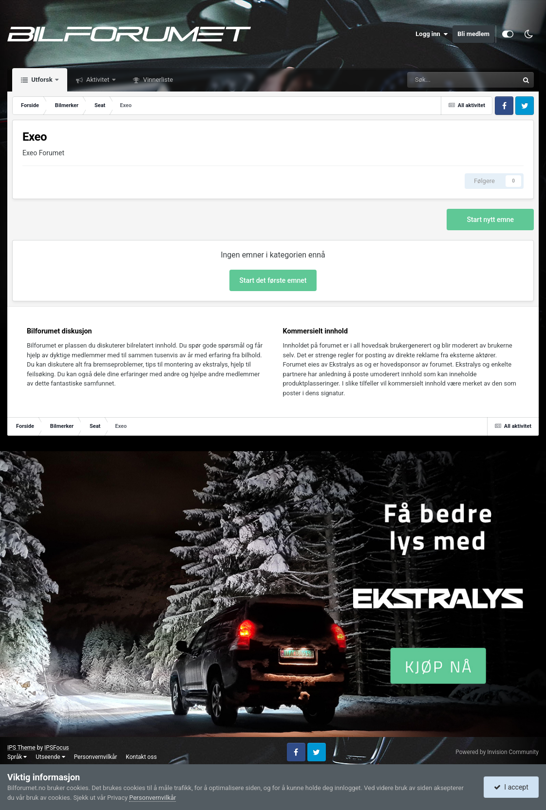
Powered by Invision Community (497, 752)
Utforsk (42, 79)
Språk (17, 757)
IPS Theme (21, 747)
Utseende (50, 757)
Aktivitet (98, 79)
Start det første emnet (273, 280)
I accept (511, 787)
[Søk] (430, 80)
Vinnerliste (157, 79)
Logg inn (431, 34)
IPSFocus (56, 747)
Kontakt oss (141, 757)
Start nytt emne (490, 219)
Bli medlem (473, 33)
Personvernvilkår (95, 757)
